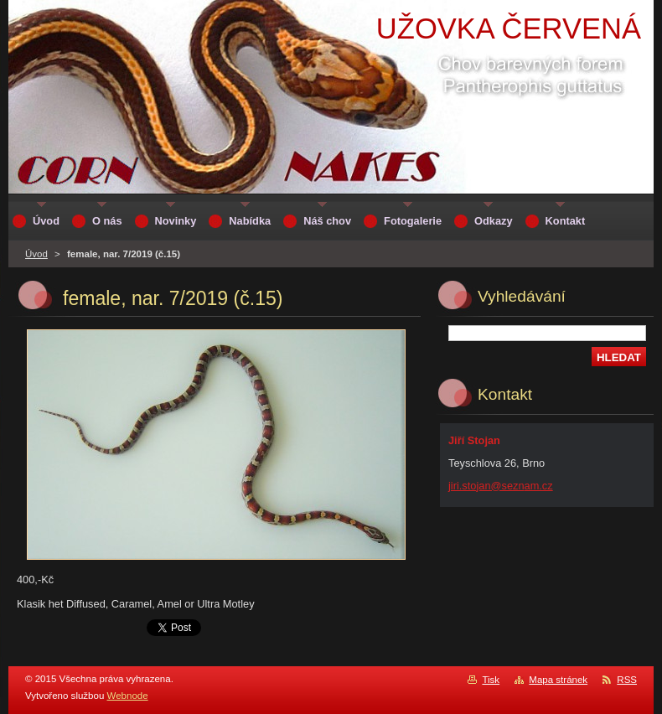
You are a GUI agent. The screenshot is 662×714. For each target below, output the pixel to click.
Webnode (127, 696)
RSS (627, 680)
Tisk (490, 680)
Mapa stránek (558, 680)
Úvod (36, 254)
